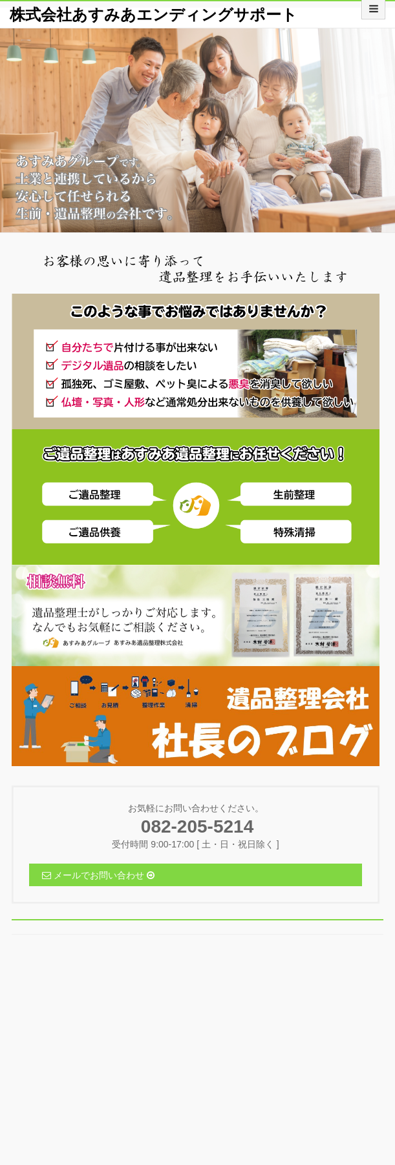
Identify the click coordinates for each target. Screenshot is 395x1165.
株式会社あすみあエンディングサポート (153, 14)
